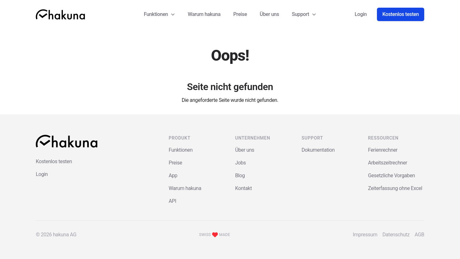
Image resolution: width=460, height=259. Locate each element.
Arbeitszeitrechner (387, 163)
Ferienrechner (382, 150)
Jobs (240, 163)
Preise (240, 14)
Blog (240, 175)
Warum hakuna (204, 14)
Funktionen (181, 150)
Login (361, 14)
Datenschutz (396, 235)
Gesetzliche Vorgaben (391, 175)
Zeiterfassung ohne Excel (395, 188)
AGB (419, 235)
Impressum (365, 235)
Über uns (269, 14)
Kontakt (243, 188)
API (172, 201)
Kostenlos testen (400, 14)
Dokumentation (318, 150)
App (173, 175)
